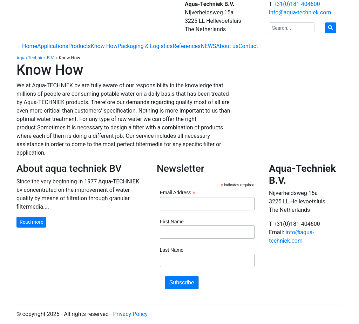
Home (29, 46)
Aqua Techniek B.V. (35, 57)
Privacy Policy (130, 314)
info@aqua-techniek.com (300, 12)
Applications (52, 46)
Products (79, 46)
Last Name (172, 250)
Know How (104, 46)
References (186, 46)
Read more (31, 222)
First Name (172, 221)
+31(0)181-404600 (296, 4)
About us (227, 46)
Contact (248, 46)
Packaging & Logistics (144, 46)
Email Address (178, 192)
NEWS (208, 46)
